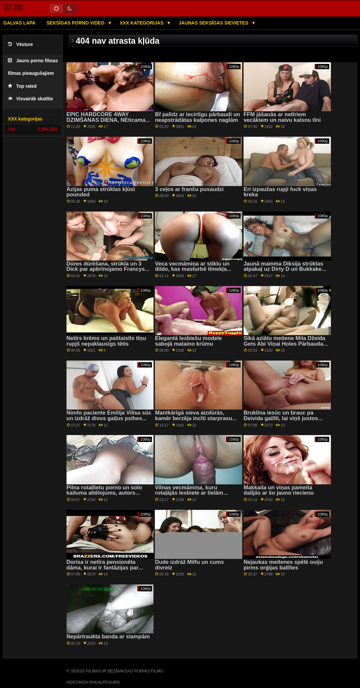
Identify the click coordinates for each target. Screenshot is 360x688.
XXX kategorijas (142, 22)
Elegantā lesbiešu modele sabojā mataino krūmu (188, 341)
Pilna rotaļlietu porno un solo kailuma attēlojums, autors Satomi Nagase (104, 493)
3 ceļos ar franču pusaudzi (189, 189)
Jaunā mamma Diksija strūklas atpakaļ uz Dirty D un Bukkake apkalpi (283, 269)
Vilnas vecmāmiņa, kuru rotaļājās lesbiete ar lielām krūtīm (189, 493)
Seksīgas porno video (76, 22)
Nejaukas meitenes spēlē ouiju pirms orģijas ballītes (283, 565)
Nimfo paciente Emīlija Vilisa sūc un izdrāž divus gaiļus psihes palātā (109, 418)
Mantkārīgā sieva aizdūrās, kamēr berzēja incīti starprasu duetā (193, 418)
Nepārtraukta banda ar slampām (108, 636)
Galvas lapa (19, 22)
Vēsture (20, 44)
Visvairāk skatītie (30, 98)
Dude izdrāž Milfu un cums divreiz (189, 565)
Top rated (22, 86)
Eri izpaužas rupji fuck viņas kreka (280, 192)
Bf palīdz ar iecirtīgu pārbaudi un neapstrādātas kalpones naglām (197, 117)
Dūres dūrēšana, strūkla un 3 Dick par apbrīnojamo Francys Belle (106, 269)
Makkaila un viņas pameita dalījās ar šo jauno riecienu (279, 490)
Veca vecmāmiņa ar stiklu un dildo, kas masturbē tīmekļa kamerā (192, 269)
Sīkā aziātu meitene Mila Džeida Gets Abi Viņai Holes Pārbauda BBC (284, 343)
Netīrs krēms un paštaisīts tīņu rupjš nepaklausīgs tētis (106, 341)
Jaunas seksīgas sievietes (214, 22)
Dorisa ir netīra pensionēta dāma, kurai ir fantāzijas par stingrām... (103, 567)
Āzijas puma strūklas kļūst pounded (101, 192)
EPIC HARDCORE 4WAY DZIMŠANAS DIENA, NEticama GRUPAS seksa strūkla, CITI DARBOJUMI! (106, 122)
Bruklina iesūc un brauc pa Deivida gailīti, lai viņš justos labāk (281, 418)
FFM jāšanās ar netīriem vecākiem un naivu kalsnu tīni (282, 117)
